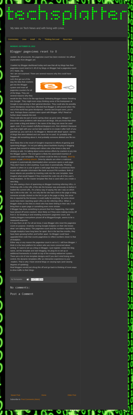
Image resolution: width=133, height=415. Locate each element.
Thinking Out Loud (52, 39)
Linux (24, 39)
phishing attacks (29, 159)
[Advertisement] (43, 372)
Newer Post (15, 395)
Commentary (13, 39)
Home (43, 395)
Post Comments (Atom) (30, 399)
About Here (67, 39)
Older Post (72, 395)
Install (32, 39)
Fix (39, 39)
